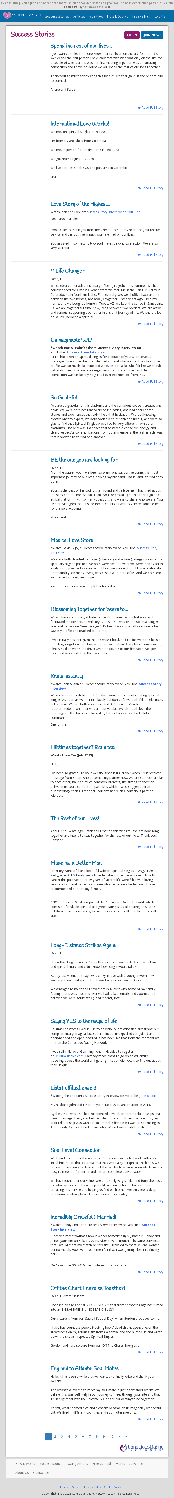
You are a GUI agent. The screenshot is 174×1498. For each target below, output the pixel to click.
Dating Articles (77, 1463)
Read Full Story (150, 107)
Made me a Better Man (76, 863)
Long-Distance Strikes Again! (83, 945)
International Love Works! (80, 124)
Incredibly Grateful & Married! (83, 1217)
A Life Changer (68, 271)
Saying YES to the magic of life (84, 1021)
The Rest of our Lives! (75, 819)
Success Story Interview (86, 352)
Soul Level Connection (75, 1150)
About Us (22, 1472)
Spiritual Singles (22, 15)
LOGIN (132, 35)
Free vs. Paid (101, 1463)
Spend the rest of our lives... (81, 46)
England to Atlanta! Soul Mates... (86, 1368)
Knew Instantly (67, 676)
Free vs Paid (141, 16)
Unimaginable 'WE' (71, 340)
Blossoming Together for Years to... (89, 609)
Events (160, 16)
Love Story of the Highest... (80, 204)
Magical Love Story (72, 540)
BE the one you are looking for (84, 460)
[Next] (119, 1436)
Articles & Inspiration (88, 16)
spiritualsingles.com (69, 1056)
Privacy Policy (92, 1487)
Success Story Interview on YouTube (113, 212)
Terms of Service (70, 1487)
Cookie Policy (73, 7)
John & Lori (148, 1096)
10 (112, 1436)
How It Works (117, 16)
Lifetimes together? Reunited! (83, 747)
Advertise (136, 1463)
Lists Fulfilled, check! (73, 1088)
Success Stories (57, 16)
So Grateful (64, 398)
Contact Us (41, 1472)
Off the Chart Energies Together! (88, 1288)
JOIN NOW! (152, 35)
